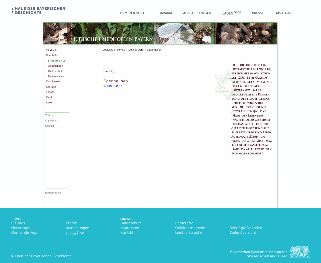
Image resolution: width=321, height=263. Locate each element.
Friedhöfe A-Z (56, 60)
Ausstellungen (197, 13)
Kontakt (49, 125)
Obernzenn (114, 85)
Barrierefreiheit (53, 192)
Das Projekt (53, 81)
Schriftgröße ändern (246, 228)
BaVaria (165, 13)
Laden (231, 13)
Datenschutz (130, 223)
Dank (49, 97)
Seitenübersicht (243, 232)
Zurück (49, 115)
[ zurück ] (109, 71)
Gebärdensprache (190, 228)
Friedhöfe (51, 55)
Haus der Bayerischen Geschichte (43, 256)
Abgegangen (55, 65)
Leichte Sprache (188, 232)
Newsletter (20, 228)
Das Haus (283, 13)
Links (49, 102)
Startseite (51, 50)
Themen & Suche (132, 13)
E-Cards (18, 223)
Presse (258, 13)
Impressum (51, 120)
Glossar (51, 92)
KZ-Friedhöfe (55, 71)
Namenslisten (56, 76)
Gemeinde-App (24, 232)
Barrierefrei (184, 223)
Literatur (51, 86)
